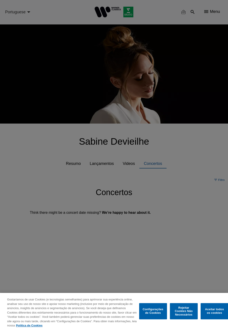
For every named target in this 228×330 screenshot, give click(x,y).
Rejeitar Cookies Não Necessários (184, 311)
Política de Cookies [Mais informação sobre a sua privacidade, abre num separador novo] (29, 325)
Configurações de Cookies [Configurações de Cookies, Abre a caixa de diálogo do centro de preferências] (153, 311)
